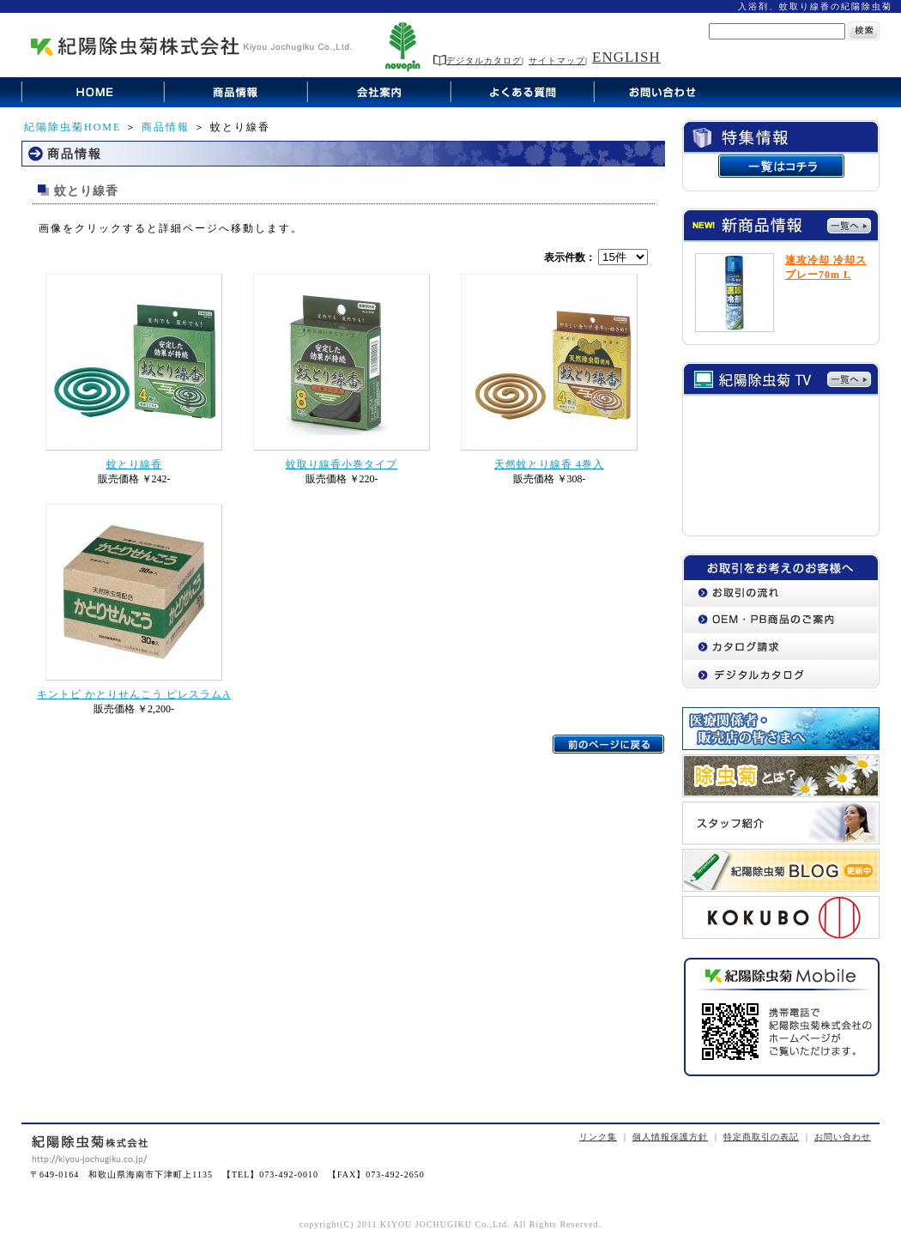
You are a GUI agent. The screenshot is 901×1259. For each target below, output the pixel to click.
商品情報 (166, 127)
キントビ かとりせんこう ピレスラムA (134, 694)
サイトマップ (557, 60)
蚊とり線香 (134, 464)
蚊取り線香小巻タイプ (341, 464)
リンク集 (598, 1136)
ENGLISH (626, 57)
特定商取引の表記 (761, 1136)
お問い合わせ (842, 1136)
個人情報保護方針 (670, 1136)
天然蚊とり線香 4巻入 (549, 464)
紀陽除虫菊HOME (72, 127)
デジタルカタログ (477, 60)
